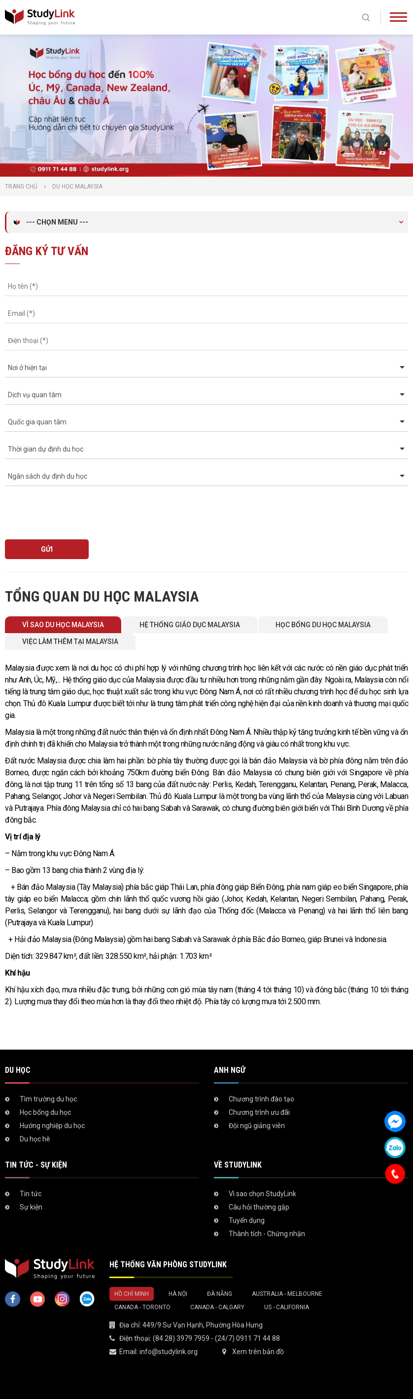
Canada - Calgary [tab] (217, 1307)
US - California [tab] (286, 1307)
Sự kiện (31, 1207)
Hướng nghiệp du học (52, 1126)
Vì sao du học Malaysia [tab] (63, 625)
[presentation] (61, 508)
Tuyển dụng (247, 1220)
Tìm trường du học (48, 1099)
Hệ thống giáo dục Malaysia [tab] (189, 625)
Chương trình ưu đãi (259, 1112)
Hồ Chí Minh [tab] (131, 1293)
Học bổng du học (45, 1112)
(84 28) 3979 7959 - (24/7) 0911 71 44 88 (216, 1338)
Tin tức (30, 1194)
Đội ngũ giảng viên (257, 1126)
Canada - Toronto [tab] (142, 1307)
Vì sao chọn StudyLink (262, 1194)
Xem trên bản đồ (258, 1352)
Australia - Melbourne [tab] (287, 1293)
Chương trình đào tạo (261, 1099)
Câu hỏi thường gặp (259, 1207)
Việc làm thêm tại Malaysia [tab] (70, 641)
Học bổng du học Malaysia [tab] (323, 625)
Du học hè (35, 1139)
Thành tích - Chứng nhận (267, 1234)
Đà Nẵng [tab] (219, 1293)
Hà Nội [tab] (178, 1293)
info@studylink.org (168, 1352)
